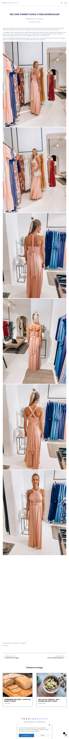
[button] (49, 725)
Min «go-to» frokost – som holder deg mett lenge (48, 700)
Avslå (42, 735)
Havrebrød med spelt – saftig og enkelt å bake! (17, 700)
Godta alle (26, 735)
